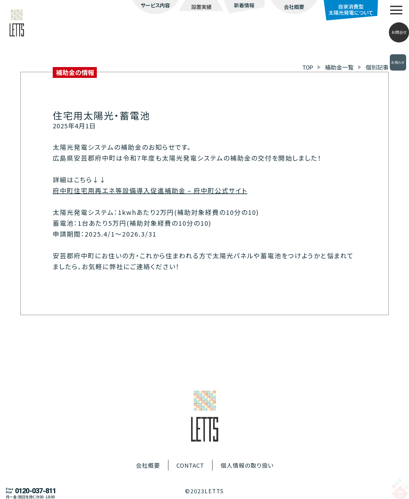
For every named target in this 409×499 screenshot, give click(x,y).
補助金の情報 (75, 72)
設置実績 (201, 7)
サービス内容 (155, 5)
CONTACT (190, 465)
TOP (307, 67)
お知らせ (398, 62)
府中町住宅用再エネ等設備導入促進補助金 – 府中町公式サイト (150, 190)
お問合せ (399, 32)
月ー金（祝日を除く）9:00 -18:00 (30, 497)
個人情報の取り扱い (247, 465)
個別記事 (377, 67)
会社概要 (294, 7)
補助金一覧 (339, 67)
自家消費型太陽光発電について (350, 9)
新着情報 (244, 5)
